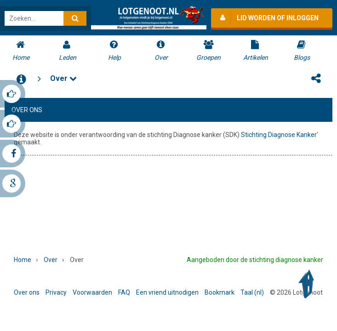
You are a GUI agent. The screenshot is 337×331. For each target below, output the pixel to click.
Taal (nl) (252, 292)
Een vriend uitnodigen (167, 292)
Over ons (27, 292)
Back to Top (308, 284)
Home (22, 259)
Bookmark (219, 292)
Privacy (56, 292)
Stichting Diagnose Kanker (279, 133)
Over (63, 77)
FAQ (124, 292)
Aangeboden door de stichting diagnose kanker (255, 259)
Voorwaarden (92, 292)
